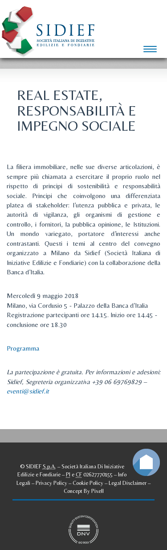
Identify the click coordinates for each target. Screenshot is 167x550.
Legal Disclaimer (128, 483)
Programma (23, 348)
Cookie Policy (88, 483)
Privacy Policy (51, 483)
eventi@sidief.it (28, 391)
